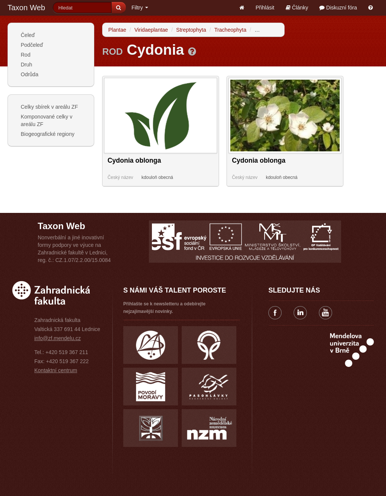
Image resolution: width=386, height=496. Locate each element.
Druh (26, 65)
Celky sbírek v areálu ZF (49, 107)
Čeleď (28, 35)
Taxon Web (26, 7)
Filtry (140, 8)
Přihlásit (265, 8)
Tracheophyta (230, 30)
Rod (26, 55)
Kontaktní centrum (55, 370)
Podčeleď (32, 45)
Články (297, 8)
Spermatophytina (274, 30)
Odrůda (29, 74)
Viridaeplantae (151, 30)
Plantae (117, 30)
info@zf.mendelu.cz (57, 338)
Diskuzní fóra (338, 8)
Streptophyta (191, 30)
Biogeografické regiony (47, 134)
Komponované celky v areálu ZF (46, 120)
